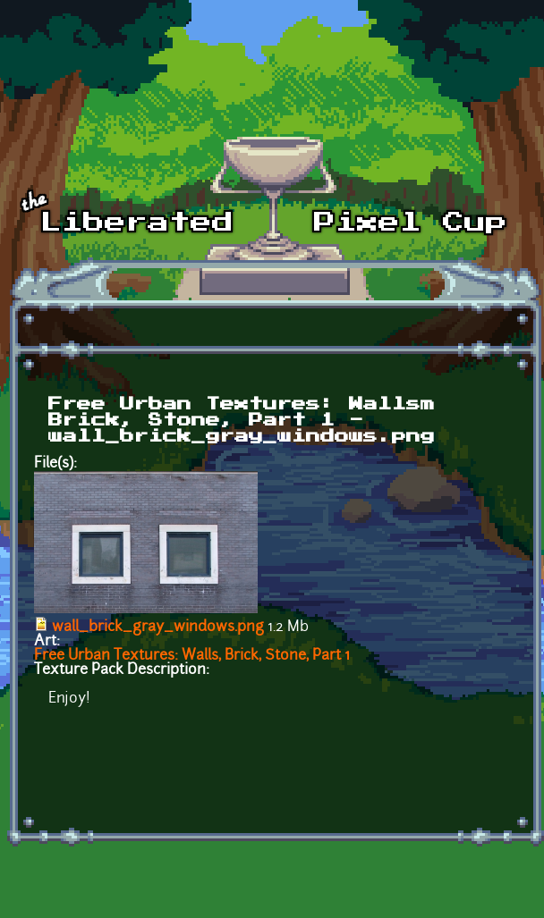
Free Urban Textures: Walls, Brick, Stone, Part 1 (192, 656)
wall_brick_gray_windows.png (158, 627)
